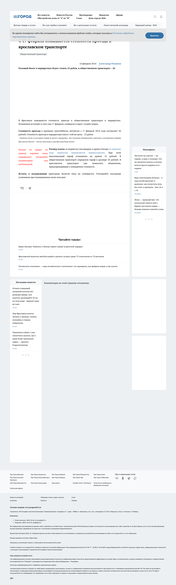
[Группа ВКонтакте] (117, 478)
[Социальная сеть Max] (135, 478)
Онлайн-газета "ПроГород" (82, 483)
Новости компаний (16, 497)
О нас (73, 497)
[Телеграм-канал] (129, 478)
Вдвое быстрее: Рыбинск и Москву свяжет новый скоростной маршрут (70, 248)
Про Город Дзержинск (38, 474)
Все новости (44, 15)
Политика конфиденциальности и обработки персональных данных (33, 565)
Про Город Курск (99, 474)
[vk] (22, 188)
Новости (44, 500)
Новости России (64, 15)
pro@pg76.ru (41, 520)
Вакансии (104, 15)
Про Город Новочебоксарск (40, 477)
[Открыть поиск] (155, 16)
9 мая (79, 18)
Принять (154, 35)
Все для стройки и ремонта (55, 25)
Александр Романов (110, 63)
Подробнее (74, 561)
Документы (56, 483)
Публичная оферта (16, 488)
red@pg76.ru (37, 522)
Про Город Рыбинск (58, 477)
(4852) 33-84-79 (27, 522)
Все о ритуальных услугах (85, 25)
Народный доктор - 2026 (146, 25)
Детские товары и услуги (25, 25)
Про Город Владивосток (18, 483)
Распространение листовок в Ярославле (23, 538)
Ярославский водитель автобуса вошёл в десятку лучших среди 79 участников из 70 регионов (70, 258)
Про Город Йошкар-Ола (81, 474)
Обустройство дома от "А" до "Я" (54, 18)
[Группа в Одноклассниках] (123, 478)
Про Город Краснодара (39, 483)
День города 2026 (97, 18)
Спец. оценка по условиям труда (21, 555)
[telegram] (30, 188)
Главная (74, 500)
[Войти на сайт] (161, 16)
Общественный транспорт (33, 54)
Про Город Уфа (78, 477)
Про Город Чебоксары (101, 477)
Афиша (119, 15)
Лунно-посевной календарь (116, 25)
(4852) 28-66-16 (31, 520)
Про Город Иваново (58, 474)
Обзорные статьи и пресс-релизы (52, 497)
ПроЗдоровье (85, 15)
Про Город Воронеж (17, 474)
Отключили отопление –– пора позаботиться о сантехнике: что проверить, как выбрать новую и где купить (70, 268)
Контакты (13, 500)
